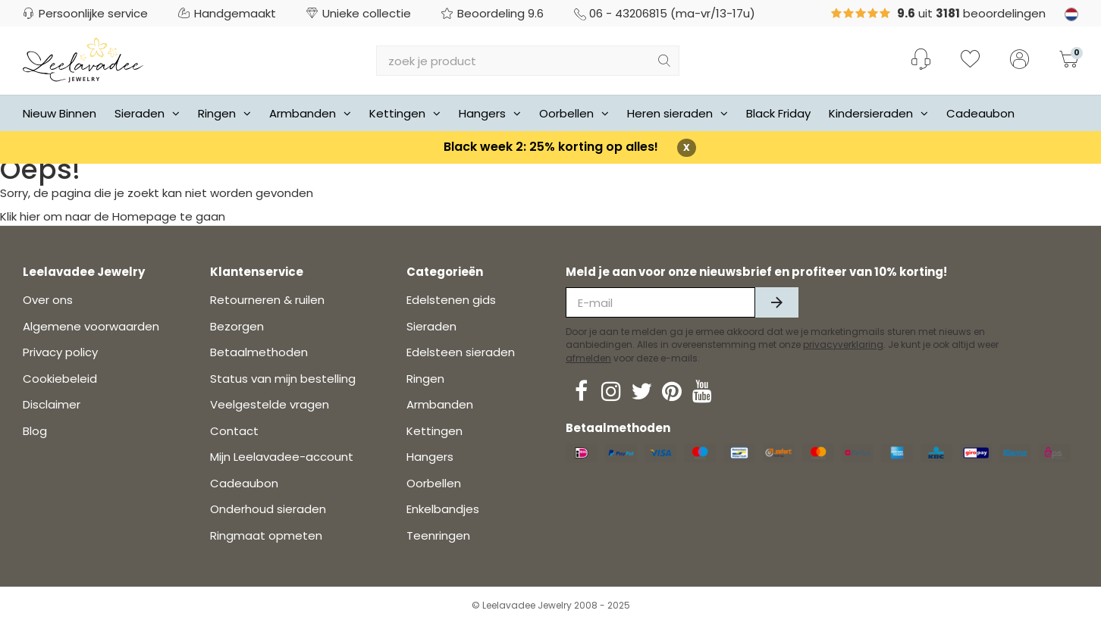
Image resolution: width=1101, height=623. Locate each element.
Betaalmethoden (259, 352)
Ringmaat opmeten (266, 535)
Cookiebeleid (60, 379)
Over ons (48, 300)
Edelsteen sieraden (460, 352)
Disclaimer (51, 404)
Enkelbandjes (442, 509)
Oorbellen (574, 113)
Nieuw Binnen (59, 113)
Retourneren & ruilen (267, 300)
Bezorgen (237, 326)
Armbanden (310, 113)
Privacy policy (60, 352)
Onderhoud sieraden (268, 509)
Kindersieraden (878, 113)
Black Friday (778, 113)
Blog (35, 431)
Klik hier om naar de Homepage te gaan (112, 216)
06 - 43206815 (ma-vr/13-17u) (664, 13)
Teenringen (438, 535)
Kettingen (405, 113)
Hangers (490, 113)
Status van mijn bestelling (283, 379)
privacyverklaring (843, 344)
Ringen (224, 113)
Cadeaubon (980, 113)
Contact (234, 431)
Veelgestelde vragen (269, 404)
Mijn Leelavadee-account (281, 457)
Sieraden (147, 113)
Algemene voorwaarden (91, 326)
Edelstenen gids (451, 300)
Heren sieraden (677, 113)
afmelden (588, 358)
